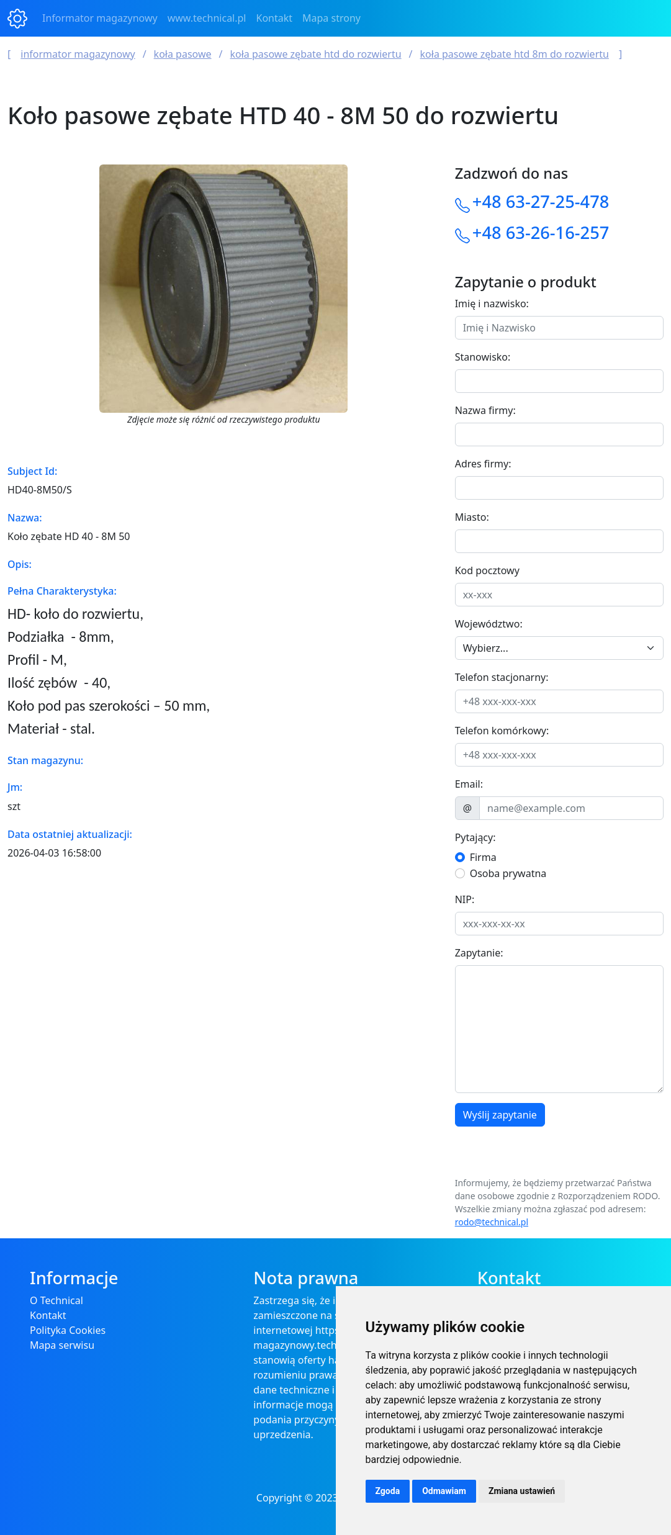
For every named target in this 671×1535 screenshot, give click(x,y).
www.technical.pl (207, 18)
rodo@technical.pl (491, 1222)
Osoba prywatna (508, 873)
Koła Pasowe (183, 54)
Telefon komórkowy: (502, 730)
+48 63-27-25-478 (541, 201)
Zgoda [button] (388, 1491)
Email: (469, 784)
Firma (483, 857)
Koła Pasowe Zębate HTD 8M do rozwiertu (514, 54)
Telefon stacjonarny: (502, 677)
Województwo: (489, 624)
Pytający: (475, 837)
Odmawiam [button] (444, 1491)
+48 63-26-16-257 (541, 232)
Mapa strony (331, 18)
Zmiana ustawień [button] (522, 1491)
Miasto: (472, 517)
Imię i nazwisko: (492, 303)
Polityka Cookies (68, 1330)
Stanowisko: (483, 357)
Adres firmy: (483, 463)
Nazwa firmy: (485, 410)
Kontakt (274, 18)
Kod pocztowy (487, 570)
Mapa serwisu (62, 1345)
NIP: (465, 899)
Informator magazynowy (100, 18)
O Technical (56, 1300)
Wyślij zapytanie (500, 1115)
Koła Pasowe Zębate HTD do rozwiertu (316, 54)
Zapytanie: (479, 953)
